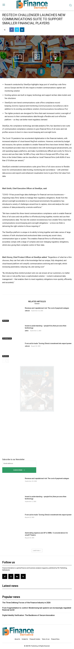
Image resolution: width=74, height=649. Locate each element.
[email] (19, 463)
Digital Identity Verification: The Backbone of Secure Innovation (28, 615)
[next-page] (7, 360)
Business (5, 320)
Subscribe (19, 470)
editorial (27, 310)
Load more (37, 550)
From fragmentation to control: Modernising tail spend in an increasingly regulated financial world (36, 609)
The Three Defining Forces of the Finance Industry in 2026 (26, 603)
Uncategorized (7, 338)
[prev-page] (3, 360)
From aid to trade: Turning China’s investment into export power (48, 343)
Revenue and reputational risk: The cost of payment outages (47, 308)
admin (27, 330)
